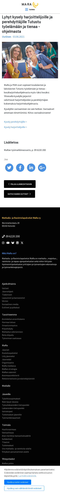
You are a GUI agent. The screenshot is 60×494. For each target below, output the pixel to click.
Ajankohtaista (9, 283)
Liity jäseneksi (8, 356)
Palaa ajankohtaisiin (20, 184)
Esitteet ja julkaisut (11, 307)
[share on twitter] (9, 171)
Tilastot (5, 442)
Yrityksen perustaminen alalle (15, 451)
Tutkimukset (8, 445)
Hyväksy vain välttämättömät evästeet (24, 488)
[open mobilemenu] (30, 9)
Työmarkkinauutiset (11, 417)
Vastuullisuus (8, 432)
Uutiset (5, 288)
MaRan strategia (9, 369)
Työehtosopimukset (11, 398)
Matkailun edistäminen (12, 331)
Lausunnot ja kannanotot (13, 298)
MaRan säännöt (9, 372)
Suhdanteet (7, 439)
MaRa (5, 345)
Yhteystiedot (8, 458)
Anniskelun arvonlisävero (13, 319)
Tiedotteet (7, 294)
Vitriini (5, 301)
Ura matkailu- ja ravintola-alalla (16, 448)
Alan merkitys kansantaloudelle (16, 435)
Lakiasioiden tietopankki (13, 408)
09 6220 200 (11, 236)
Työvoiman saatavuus (11, 338)
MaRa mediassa (9, 365)
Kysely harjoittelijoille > (15, 127)
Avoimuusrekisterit (10, 375)
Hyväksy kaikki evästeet (17, 482)
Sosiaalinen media (10, 304)
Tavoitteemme (9, 314)
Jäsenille (6, 394)
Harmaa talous (8, 322)
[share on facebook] (20, 171)
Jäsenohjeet (7, 291)
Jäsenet (5, 349)
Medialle (6, 385)
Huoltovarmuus (9, 429)
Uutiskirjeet (7, 411)
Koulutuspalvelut (10, 353)
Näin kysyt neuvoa (10, 401)
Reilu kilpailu (8, 335)
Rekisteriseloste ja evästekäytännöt (18, 378)
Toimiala (6, 424)
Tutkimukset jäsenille (12, 414)
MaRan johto (8, 463)
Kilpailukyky (7, 328)
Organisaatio (8, 362)
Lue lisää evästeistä (27, 476)
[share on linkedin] (31, 171)
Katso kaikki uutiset (19, 194)
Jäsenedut (6, 359)
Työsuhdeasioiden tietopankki (15, 405)
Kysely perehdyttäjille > (15, 121)
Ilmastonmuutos (9, 325)
